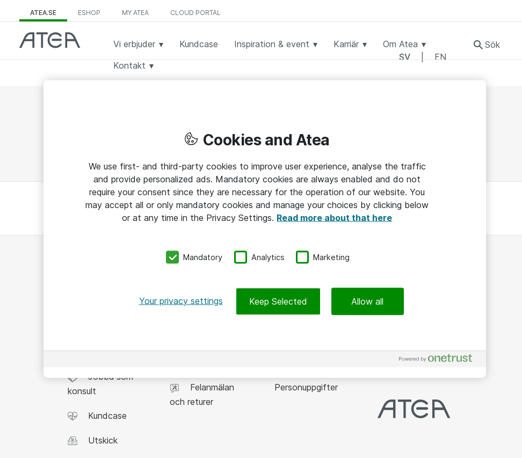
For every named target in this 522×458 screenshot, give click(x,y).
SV (404, 56)
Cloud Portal (195, 13)
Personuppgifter (305, 387)
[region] (265, 229)
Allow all (367, 301)
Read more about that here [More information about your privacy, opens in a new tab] (334, 217)
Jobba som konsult (100, 383)
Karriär (350, 44)
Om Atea (404, 44)
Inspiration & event (275, 44)
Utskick (93, 440)
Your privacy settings (181, 300)
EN (440, 56)
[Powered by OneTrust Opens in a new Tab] (440, 360)
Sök (492, 44)
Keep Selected (278, 301)
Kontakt (133, 65)
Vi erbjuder (138, 44)
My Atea (135, 13)
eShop (89, 13)
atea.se (43, 13)
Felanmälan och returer (202, 394)
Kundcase (198, 44)
